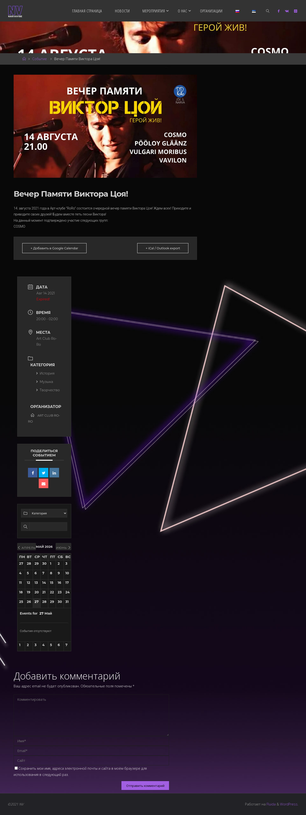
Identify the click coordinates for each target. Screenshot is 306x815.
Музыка (44, 382)
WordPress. (289, 804)
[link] (267, 10)
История (45, 373)
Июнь (63, 547)
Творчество (48, 390)
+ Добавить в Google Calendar (54, 248)
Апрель (26, 547)
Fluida (271, 804)
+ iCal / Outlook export (163, 248)
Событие (39, 59)
